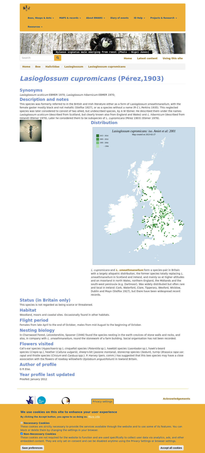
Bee (38, 66)
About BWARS (95, 18)
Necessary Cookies (37, 428)
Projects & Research (163, 18)
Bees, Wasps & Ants (41, 18)
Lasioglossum (73, 66)
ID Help (139, 18)
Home (128, 58)
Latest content (147, 58)
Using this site (173, 58)
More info (94, 421)
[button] (32, 43)
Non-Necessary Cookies (40, 438)
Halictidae (52, 66)
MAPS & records (70, 18)
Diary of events (119, 18)
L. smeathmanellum (129, 270)
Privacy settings (102, 406)
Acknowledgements (173, 398)
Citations (169, 405)
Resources (35, 27)
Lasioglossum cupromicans (107, 66)
